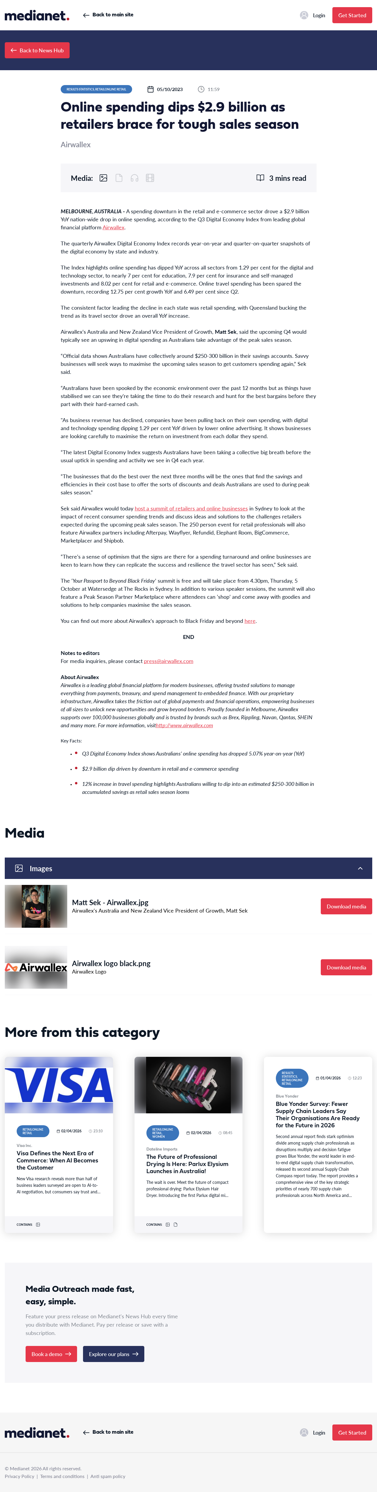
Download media (346, 906)
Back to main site (108, 15)
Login (312, 15)
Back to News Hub (37, 50)
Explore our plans (113, 1354)
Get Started (352, 15)
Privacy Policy (19, 1476)
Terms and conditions (62, 1476)
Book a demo (51, 1354)
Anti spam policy (107, 1476)
